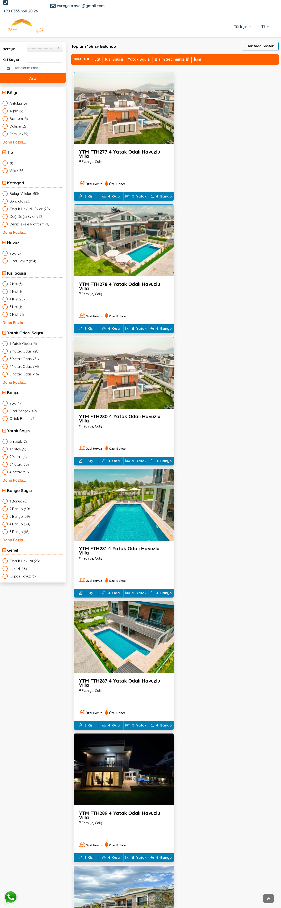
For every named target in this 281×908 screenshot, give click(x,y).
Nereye (8, 49)
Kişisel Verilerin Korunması (217, 793)
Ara (32, 78)
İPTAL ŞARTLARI (116, 803)
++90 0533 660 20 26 (59, 838)
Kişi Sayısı (10, 59)
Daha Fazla (12, 142)
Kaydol (232, 860)
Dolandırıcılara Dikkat (121, 813)
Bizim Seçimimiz (172, 59)
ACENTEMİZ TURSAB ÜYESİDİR (220, 813)
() (18, 103)
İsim (197, 59)
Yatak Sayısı (139, 59)
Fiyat (96, 59)
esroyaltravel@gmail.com (77, 6)
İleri (276, 745)
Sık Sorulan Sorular (211, 803)
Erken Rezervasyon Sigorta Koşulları (135, 822)
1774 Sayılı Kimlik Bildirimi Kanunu (131, 793)
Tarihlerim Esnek (27, 67)
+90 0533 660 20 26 (20, 6)
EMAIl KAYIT (209, 820)
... (269, 744)
